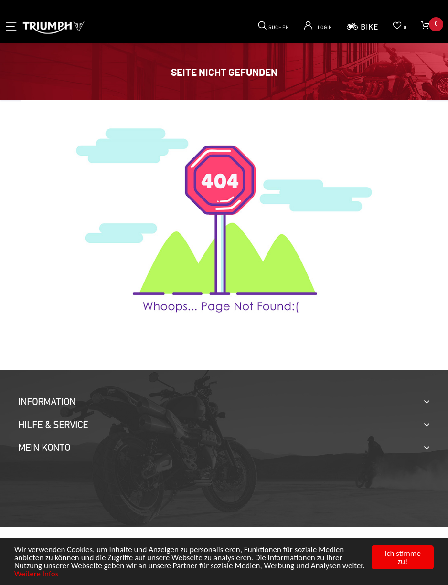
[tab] (224, 402)
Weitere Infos (36, 574)
